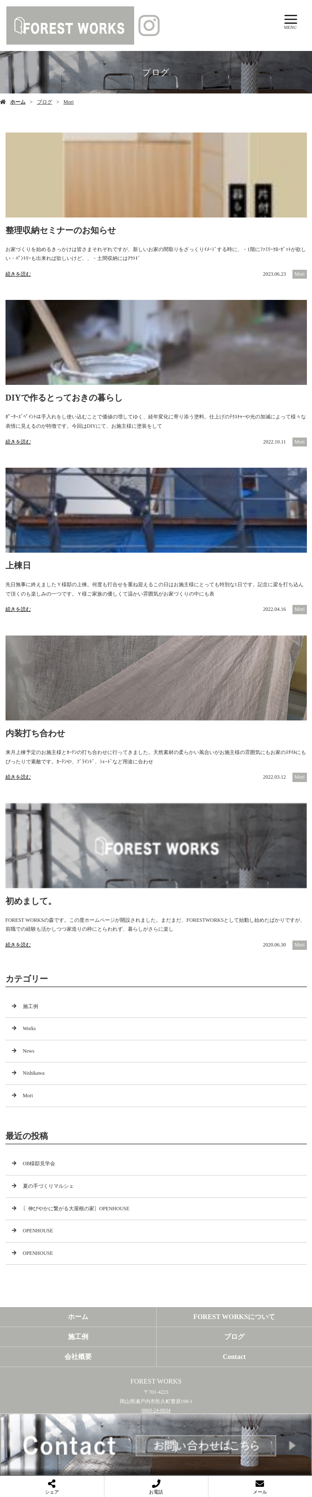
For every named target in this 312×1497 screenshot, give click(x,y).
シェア (52, 1491)
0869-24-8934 (156, 1410)
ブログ (44, 102)
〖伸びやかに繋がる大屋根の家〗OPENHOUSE (76, 1209)
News (28, 1051)
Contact (234, 1356)
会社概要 (78, 1356)
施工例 (30, 1006)
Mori (69, 102)
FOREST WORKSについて (234, 1316)
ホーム (17, 102)
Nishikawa (34, 1073)
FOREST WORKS (156, 1381)
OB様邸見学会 (39, 1164)
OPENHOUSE (38, 1231)
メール (260, 1491)
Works (29, 1028)
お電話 (156, 1491)
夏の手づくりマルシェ (48, 1186)
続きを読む (18, 274)
